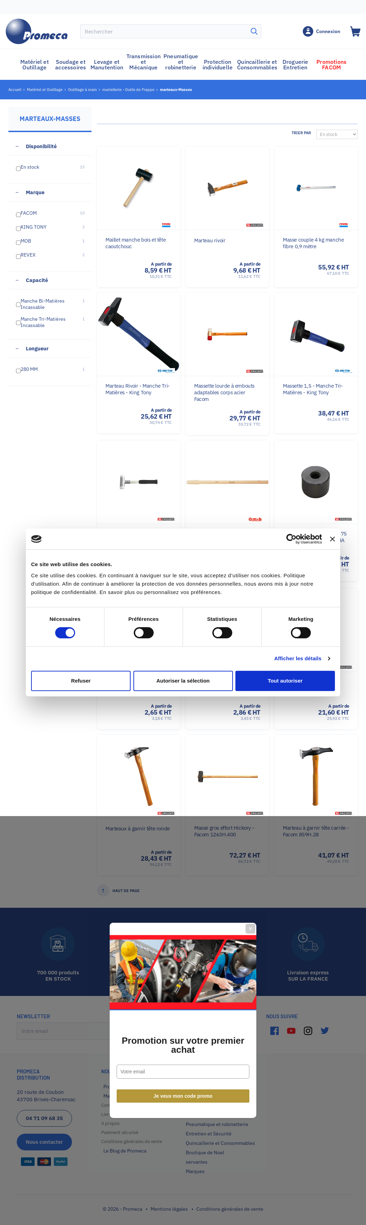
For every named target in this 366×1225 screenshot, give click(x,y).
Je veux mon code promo (183, 688)
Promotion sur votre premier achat (183, 637)
